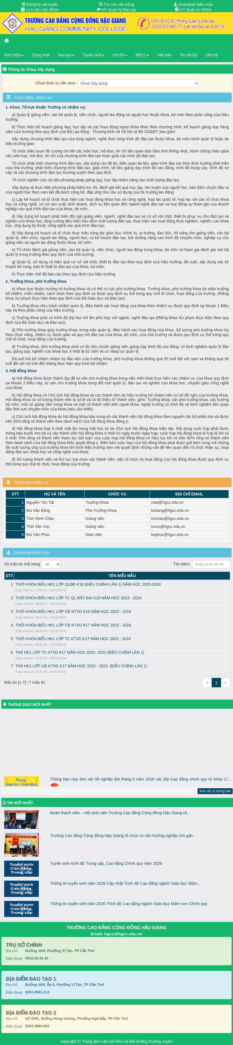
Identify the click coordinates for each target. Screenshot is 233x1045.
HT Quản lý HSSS (193, 9)
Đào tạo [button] (66, 55)
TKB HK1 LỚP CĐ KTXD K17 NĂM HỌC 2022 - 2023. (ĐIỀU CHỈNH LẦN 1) (81, 666)
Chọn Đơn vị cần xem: (56, 83)
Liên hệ (211, 55)
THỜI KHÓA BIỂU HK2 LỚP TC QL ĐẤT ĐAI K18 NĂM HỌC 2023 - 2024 (78, 598)
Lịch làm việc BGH (39, 9)
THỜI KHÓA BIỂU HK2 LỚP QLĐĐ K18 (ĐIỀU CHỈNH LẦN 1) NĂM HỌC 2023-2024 (88, 584)
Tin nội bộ (188, 55)
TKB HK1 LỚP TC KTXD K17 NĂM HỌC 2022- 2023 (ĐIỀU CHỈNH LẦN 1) (79, 652)
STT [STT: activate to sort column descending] (9, 575)
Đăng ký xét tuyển (40, 4)
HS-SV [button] (120, 55)
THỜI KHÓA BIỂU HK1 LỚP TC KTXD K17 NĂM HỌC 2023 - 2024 (73, 638)
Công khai (41, 55)
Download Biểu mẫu (193, 4)
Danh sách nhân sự (27, 482)
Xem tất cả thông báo (215, 791)
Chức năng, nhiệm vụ (29, 97)
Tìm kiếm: (201, 564)
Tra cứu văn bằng (116, 4)
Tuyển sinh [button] (93, 55)
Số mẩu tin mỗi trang (32, 564)
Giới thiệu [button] (14, 55)
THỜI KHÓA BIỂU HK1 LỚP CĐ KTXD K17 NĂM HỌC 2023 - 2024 (73, 625)
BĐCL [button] (142, 55)
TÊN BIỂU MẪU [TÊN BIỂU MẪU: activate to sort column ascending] (122, 575)
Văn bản (164, 55)
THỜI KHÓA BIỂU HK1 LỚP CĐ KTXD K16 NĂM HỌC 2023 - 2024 (73, 611)
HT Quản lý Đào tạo (116, 9)
